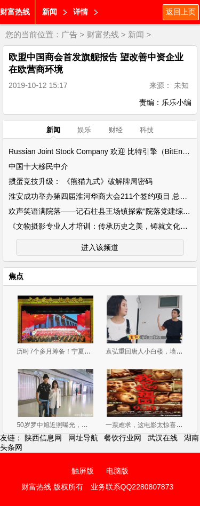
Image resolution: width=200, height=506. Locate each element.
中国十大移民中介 (38, 166)
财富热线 (15, 11)
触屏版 (82, 471)
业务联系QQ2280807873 (132, 487)
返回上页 (181, 11)
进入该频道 (99, 247)
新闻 (49, 11)
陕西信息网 (43, 437)
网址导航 (83, 437)
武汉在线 (163, 437)
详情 (80, 11)
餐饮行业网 (122, 437)
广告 (69, 34)
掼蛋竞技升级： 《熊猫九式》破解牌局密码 (81, 181)
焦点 (16, 276)
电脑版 (117, 471)
